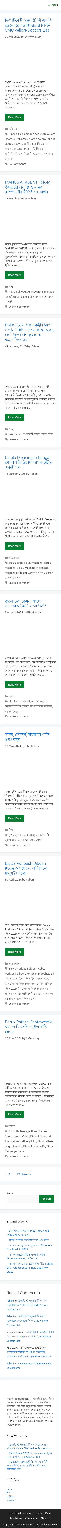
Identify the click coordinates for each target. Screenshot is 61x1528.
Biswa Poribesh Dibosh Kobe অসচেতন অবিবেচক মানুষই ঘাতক (26, 868)
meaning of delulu (16, 572)
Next (26, 1174)
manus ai (14, 291)
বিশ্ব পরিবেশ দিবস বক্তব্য (22, 998)
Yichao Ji (26, 296)
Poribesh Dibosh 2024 (40, 973)
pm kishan (15, 434)
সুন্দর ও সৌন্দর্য (23, 835)
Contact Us (31, 1518)
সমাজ (12, 696)
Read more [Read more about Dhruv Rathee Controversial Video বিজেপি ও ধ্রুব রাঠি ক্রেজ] (14, 1114)
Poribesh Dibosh (15, 973)
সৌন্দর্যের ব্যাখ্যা (33, 840)
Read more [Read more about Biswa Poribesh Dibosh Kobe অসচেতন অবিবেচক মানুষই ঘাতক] (14, 951)
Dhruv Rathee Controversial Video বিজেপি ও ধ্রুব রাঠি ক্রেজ (29, 1027)
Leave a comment (19, 306)
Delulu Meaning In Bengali (32, 567)
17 (19, 1174)
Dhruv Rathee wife (34, 1146)
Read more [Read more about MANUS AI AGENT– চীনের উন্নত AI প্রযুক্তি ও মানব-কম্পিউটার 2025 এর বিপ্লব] (14, 275)
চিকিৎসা (13, 129)
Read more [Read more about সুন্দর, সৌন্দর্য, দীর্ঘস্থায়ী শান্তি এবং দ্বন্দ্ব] (14, 818)
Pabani (10, 1300)
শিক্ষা (11, 286)
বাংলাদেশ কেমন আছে (21, 701)
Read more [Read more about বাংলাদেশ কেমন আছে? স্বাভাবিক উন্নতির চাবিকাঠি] (14, 684)
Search (10, 1193)
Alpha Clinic (16, 134)
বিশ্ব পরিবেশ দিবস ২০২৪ (24, 983)
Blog (11, 429)
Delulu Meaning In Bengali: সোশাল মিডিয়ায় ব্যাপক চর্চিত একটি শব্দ (28, 462)
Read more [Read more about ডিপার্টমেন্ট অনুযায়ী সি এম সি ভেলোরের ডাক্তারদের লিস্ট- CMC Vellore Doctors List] (14, 117)
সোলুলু (17, 577)
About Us (46, 1518)
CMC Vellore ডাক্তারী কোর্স (20, 143)
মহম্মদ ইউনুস (12, 711)
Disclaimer (16, 1518)
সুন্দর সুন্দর (18, 840)
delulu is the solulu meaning (25, 562)
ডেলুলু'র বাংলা (36, 572)
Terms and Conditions (21, 1513)
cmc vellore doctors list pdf (38, 139)
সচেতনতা (14, 557)
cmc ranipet (31, 134)
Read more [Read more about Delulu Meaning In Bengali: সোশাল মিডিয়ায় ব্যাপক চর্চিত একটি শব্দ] (14, 546)
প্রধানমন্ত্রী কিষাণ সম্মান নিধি (37, 434)
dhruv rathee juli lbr (24, 1141)
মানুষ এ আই (40, 296)
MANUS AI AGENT (32, 291)
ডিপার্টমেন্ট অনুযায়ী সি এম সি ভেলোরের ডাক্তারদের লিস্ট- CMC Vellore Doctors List (28, 25)
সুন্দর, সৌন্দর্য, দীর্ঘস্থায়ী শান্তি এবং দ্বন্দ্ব (29, 1240)
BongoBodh (29, 1524)
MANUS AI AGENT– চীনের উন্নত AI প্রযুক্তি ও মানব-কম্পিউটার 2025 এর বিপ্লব (27, 187)
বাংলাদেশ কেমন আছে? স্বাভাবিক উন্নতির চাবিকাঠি (26, 603)
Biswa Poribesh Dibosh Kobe (26, 968)
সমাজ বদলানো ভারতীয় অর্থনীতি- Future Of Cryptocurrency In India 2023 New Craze (30, 1267)
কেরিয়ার (11, 1496)
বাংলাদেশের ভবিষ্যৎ (41, 706)
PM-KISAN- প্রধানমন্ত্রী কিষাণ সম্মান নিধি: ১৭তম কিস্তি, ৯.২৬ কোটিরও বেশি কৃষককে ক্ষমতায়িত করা (29, 332)
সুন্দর (11, 835)
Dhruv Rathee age (19, 1131)
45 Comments (17, 164)
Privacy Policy (44, 1513)
